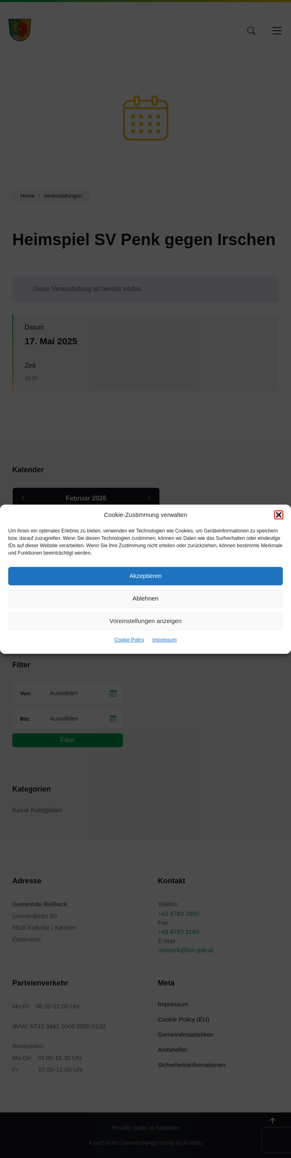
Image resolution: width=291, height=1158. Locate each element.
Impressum (164, 640)
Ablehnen (145, 598)
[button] (279, 515)
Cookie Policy (129, 640)
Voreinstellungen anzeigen (145, 620)
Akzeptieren (145, 575)
